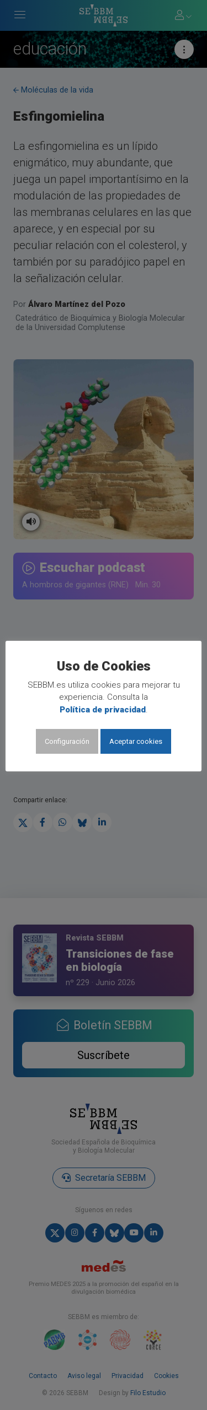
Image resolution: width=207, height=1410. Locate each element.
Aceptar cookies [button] (135, 741)
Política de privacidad (103, 710)
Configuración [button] (67, 741)
